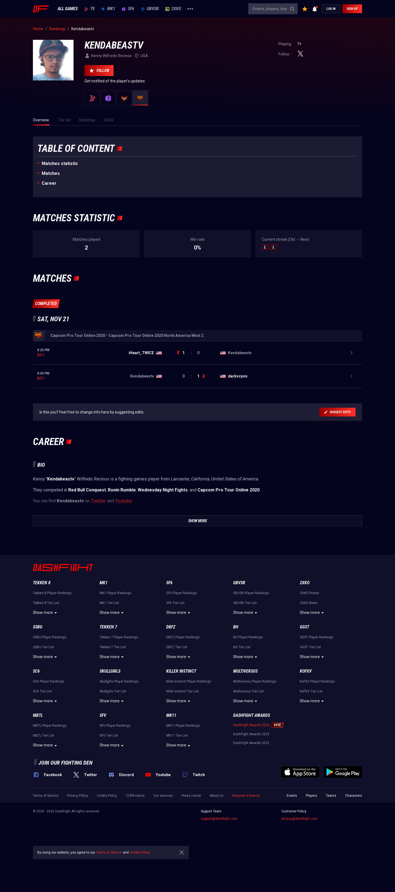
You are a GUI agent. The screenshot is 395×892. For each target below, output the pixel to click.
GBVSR (150, 9)
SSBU (37, 627)
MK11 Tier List (177, 735)
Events (292, 796)
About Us (217, 796)
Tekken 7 (108, 627)
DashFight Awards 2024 (251, 725)
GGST (304, 627)
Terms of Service (45, 796)
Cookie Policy (107, 796)
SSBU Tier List (43, 647)
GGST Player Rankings (316, 637)
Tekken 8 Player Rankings (52, 593)
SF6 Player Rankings (181, 593)
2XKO (173, 9)
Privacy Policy (77, 796)
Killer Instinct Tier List (182, 691)
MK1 (108, 9)
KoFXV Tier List (311, 691)
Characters (353, 796)
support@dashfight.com (219, 819)
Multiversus (245, 671)
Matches (51, 173)
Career (49, 183)
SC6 (36, 671)
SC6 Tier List (42, 691)
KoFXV (306, 671)
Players (311, 796)
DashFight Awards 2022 (251, 743)
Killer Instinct (181, 671)
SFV (103, 715)
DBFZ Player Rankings (183, 637)
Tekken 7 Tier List (113, 647)
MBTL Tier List (43, 735)
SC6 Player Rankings (48, 681)
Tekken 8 (41, 582)
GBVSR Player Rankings (251, 593)
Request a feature (246, 796)
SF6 (128, 9)
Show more (45, 613)
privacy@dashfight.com (299, 819)
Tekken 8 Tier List (46, 603)
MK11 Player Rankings (183, 726)
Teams (331, 796)
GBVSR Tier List (245, 603)
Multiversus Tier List (248, 691)
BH (235, 627)
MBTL (38, 715)
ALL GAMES (68, 9)
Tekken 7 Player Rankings (119, 637)
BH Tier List (241, 647)
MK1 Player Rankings (115, 593)
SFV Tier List (109, 735)
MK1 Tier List (109, 603)
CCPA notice (135, 796)
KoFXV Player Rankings (317, 681)
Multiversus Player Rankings (254, 681)
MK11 (171, 715)
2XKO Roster (309, 593)
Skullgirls (110, 671)
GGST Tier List (310, 647)
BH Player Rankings (248, 637)
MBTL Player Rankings (50, 726)
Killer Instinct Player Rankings (188, 681)
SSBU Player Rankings (49, 637)
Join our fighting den (65, 762)
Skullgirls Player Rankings (119, 681)
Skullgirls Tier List (113, 691)
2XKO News (309, 603)
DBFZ (170, 627)
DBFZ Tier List (176, 647)
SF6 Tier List (175, 603)
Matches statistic (60, 163)
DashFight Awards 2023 (251, 734)
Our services (163, 796)
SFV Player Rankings (115, 726)
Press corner (191, 796)
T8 (89, 9)
